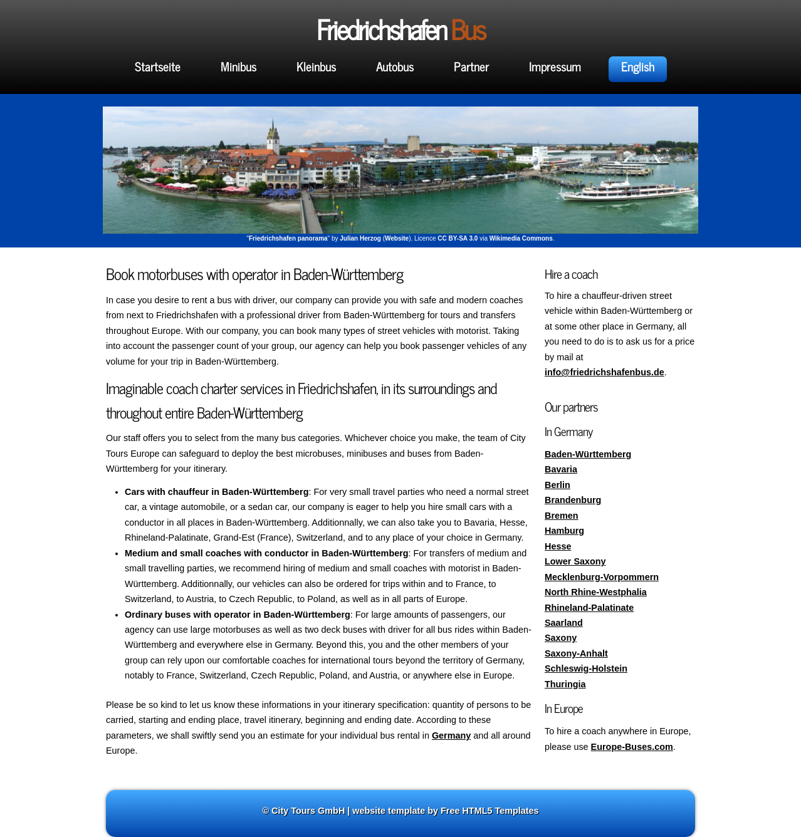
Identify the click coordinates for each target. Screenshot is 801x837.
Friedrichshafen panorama (288, 238)
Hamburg (564, 531)
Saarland (564, 623)
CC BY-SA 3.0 (457, 238)
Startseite (158, 66)
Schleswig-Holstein (586, 668)
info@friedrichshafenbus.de (604, 372)
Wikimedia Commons (521, 238)
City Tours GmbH (308, 811)
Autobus (395, 66)
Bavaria (561, 469)
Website (397, 238)
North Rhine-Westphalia (596, 592)
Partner (471, 66)
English (637, 66)
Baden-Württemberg (588, 454)
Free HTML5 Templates (489, 811)
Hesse (558, 546)
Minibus (238, 66)
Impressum (555, 66)
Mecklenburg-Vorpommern (602, 577)
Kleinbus (316, 66)
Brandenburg (573, 500)
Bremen (561, 516)
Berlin (557, 485)
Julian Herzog (360, 238)
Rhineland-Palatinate (589, 608)
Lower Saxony (575, 561)
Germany (451, 735)
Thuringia (565, 684)
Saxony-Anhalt (576, 653)
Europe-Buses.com (632, 747)
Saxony (561, 638)
